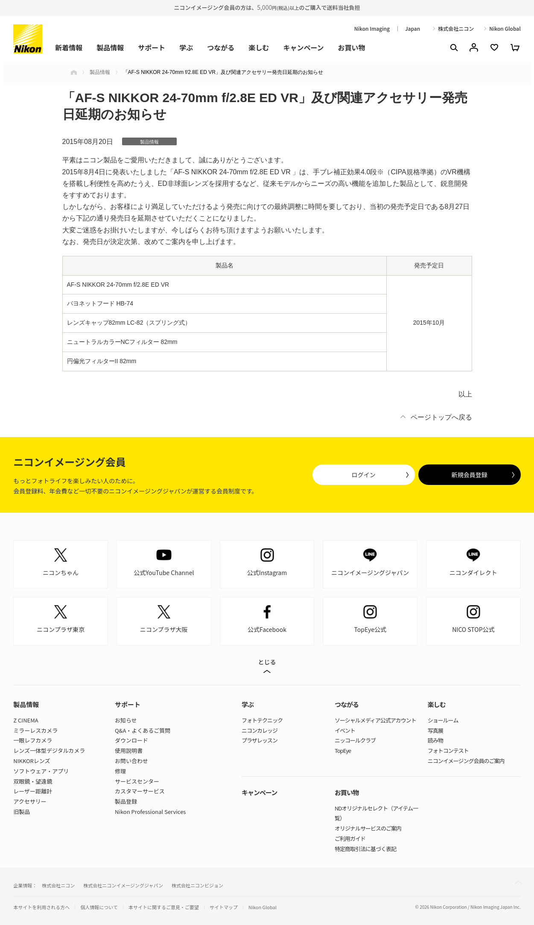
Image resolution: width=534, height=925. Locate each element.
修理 (120, 771)
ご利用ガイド (350, 838)
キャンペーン (303, 47)
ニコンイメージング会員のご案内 (466, 761)
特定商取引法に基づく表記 (365, 849)
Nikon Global (505, 28)
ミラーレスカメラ (35, 730)
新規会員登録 (469, 474)
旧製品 (21, 812)
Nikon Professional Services (150, 812)
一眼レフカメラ (32, 740)
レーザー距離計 (32, 791)
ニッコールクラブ (355, 740)
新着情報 (68, 47)
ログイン (364, 474)
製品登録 (126, 801)
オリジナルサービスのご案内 (368, 828)
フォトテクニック (262, 720)
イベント (345, 730)
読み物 (435, 740)
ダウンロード (131, 740)
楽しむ (258, 47)
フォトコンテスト (448, 750)
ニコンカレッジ (259, 730)
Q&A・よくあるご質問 (142, 730)
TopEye (343, 750)
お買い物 (351, 47)
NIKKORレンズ (31, 761)
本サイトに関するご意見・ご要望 (163, 907)
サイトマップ (224, 907)
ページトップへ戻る (441, 417)
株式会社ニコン (456, 28)
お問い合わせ (131, 761)
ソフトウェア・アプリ (41, 771)
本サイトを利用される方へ (41, 907)
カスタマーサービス (140, 791)
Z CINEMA (25, 720)
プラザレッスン (259, 740)
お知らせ (126, 720)
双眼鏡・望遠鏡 (32, 781)
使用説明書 (129, 750)
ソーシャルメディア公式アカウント (375, 720)
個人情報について (99, 907)
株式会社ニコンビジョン (197, 885)
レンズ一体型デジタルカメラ (49, 750)
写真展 (435, 730)
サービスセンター (137, 781)
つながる (220, 47)
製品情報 (110, 47)
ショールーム (443, 720)
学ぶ (186, 47)
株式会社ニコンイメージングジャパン (123, 885)
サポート (151, 47)
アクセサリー (29, 801)
